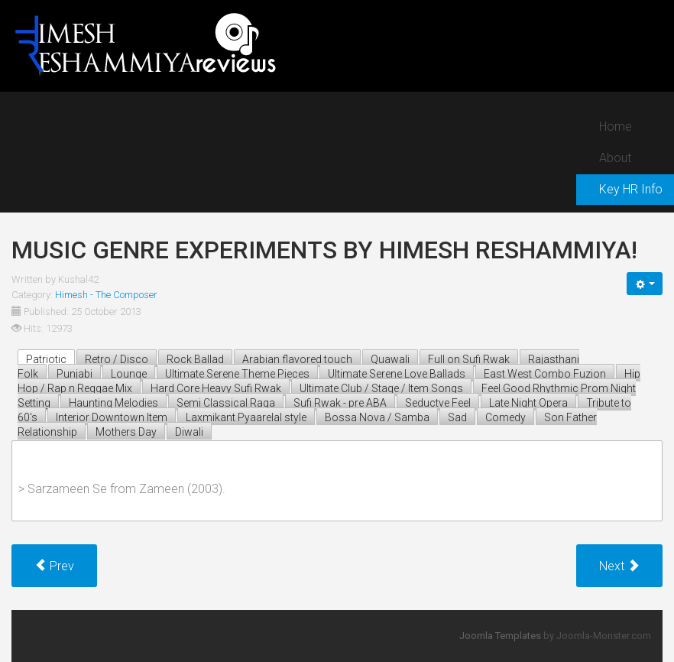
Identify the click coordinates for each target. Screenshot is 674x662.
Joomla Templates (500, 635)
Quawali (390, 359)
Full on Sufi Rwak (469, 359)
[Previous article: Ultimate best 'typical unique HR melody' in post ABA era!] (54, 565)
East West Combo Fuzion (545, 374)
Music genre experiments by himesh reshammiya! (324, 249)
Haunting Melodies (113, 403)
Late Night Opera (528, 403)
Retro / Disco (116, 359)
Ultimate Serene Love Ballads (396, 374)
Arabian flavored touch (297, 359)
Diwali (189, 432)
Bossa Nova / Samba (377, 417)
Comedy (505, 417)
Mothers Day (126, 432)
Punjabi (74, 374)
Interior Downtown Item (111, 417)
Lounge (129, 374)
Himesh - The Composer (106, 294)
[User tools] (645, 283)
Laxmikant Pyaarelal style (246, 417)
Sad (457, 417)
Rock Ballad (195, 359)
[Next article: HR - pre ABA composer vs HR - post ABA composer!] (619, 565)
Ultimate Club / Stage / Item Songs (381, 388)
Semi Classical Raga (226, 403)
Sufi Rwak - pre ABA (340, 403)
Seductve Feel (438, 403)
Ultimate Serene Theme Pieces (237, 374)
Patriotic (46, 359)
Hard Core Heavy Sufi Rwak (216, 388)
